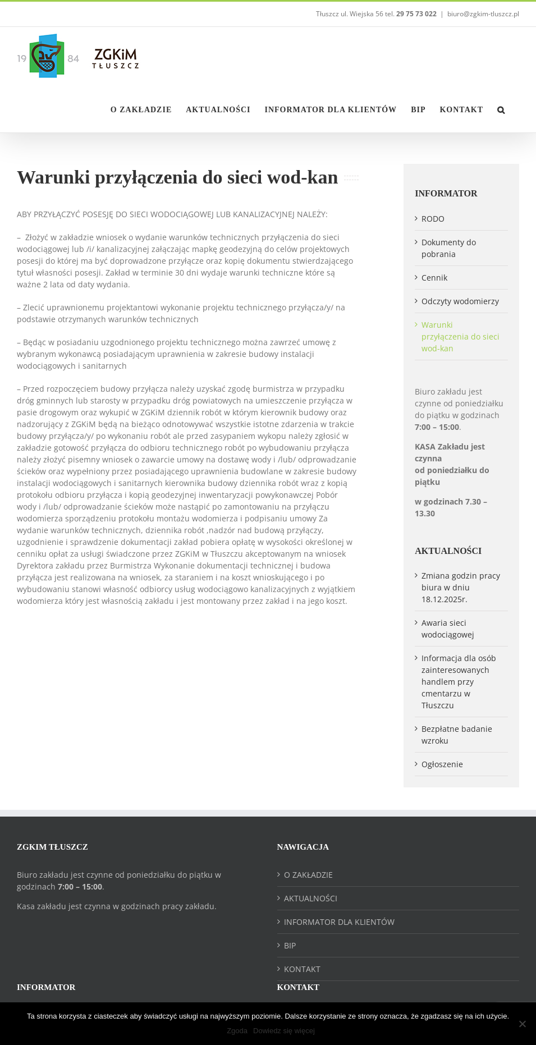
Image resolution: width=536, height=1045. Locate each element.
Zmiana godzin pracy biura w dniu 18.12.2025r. (461, 587)
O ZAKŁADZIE (308, 874)
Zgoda (237, 1030)
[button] (501, 108)
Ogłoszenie (442, 764)
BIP (290, 945)
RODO (433, 218)
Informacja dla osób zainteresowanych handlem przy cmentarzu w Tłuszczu (459, 682)
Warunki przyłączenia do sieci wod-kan (461, 336)
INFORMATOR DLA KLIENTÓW (339, 921)
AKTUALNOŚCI (310, 898)
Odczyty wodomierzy (460, 301)
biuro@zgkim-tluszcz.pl (483, 14)
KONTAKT (302, 969)
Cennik (434, 277)
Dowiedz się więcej (284, 1030)
